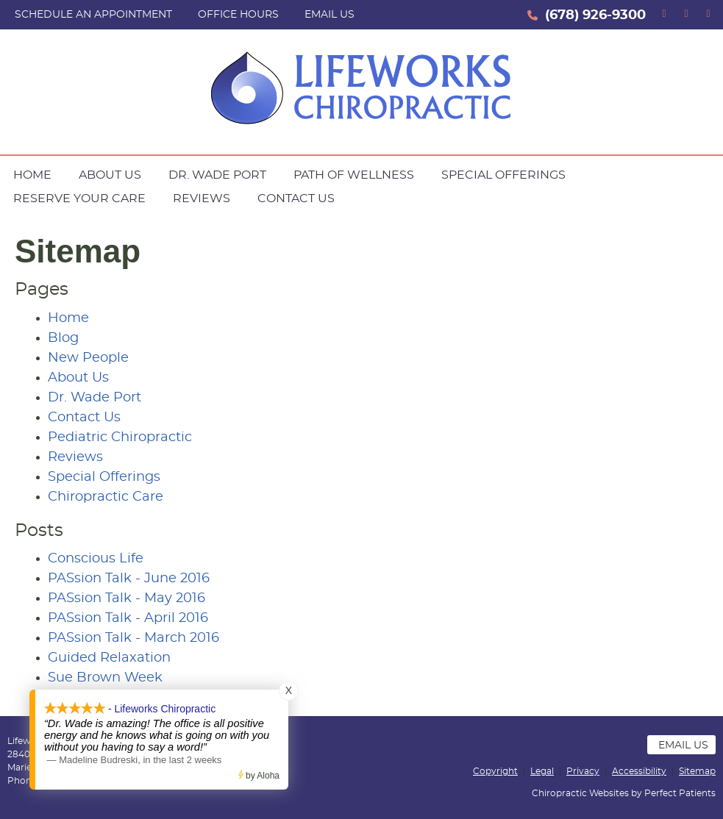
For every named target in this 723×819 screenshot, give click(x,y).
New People (88, 358)
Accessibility (639, 771)
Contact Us (296, 198)
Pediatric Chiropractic (120, 437)
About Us (110, 175)
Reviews (201, 198)
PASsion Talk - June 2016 (129, 578)
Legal (542, 771)
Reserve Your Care (79, 198)
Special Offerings (503, 175)
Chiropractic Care (105, 497)
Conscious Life (95, 558)
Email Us (329, 15)
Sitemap (697, 771)
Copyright (495, 771)
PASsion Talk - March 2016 (133, 638)
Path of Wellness (353, 175)
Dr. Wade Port (217, 175)
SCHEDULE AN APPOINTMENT (93, 15)
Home (32, 175)
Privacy (582, 771)
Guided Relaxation (109, 658)
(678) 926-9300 (595, 15)
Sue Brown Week (105, 677)
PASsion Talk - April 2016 (128, 618)
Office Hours (238, 15)
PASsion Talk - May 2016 (126, 598)
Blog (63, 338)
